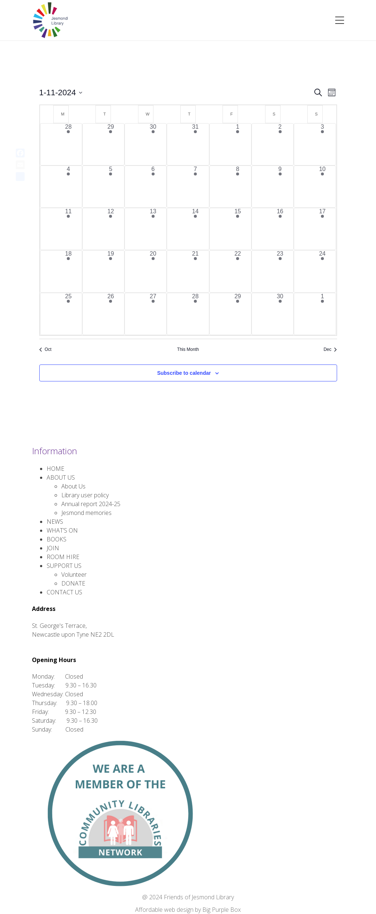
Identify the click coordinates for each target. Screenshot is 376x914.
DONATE (73, 583)
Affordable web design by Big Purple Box (188, 910)
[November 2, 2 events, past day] (280, 144)
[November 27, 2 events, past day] (153, 314)
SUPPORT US (64, 566)
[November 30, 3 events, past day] (280, 314)
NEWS (55, 522)
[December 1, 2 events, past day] (322, 314)
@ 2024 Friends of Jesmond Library (188, 897)
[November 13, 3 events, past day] (153, 229)
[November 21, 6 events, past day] (195, 271)
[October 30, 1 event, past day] (153, 144)
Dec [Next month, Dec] (330, 349)
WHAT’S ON (62, 530)
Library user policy (85, 495)
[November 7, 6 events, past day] (195, 186)
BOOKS (56, 539)
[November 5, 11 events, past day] (110, 186)
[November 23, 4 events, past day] (280, 271)
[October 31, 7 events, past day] (195, 144)
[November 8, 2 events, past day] (237, 186)
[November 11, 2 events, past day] (68, 229)
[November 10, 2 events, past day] (322, 186)
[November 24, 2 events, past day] (322, 271)
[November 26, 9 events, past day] (110, 314)
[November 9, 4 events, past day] (280, 186)
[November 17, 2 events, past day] (322, 229)
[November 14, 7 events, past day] (195, 229)
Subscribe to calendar (184, 373)
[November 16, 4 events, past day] (280, 229)
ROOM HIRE (63, 557)
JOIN (53, 548)
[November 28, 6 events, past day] (195, 314)
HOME (55, 469)
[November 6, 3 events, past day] (153, 186)
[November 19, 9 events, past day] (110, 271)
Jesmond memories (86, 513)
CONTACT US (64, 592)
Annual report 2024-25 (90, 504)
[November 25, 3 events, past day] (68, 314)
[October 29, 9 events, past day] (110, 144)
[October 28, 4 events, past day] (68, 144)
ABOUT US (61, 477)
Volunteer (74, 574)
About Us (73, 486)
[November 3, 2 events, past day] (322, 144)
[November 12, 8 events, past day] (110, 229)
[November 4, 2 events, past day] (68, 186)
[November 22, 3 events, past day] (237, 271)
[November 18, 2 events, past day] (68, 271)
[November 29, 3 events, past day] (237, 314)
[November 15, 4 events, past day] (237, 229)
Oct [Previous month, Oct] (45, 349)
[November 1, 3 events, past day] (237, 144)
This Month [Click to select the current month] (188, 349)
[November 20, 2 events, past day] (153, 271)
